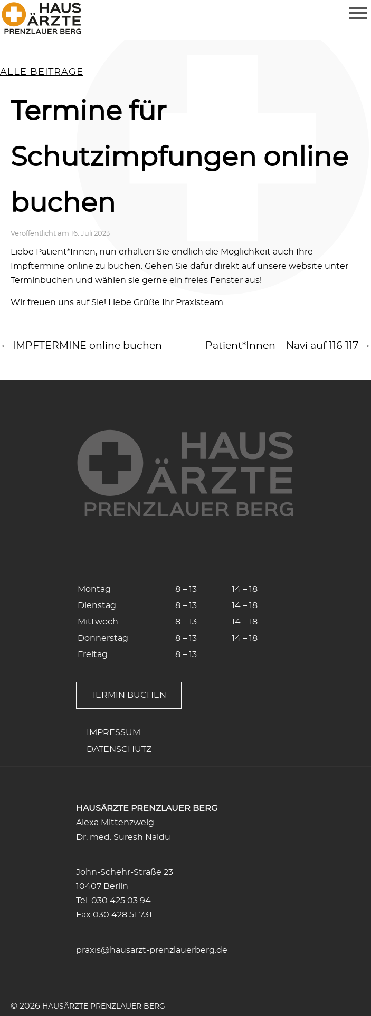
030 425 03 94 (121, 900)
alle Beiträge (41, 72)
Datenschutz (119, 749)
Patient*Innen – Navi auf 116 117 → (288, 346)
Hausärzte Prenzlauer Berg (103, 1006)
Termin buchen (128, 695)
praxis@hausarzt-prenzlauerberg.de (151, 950)
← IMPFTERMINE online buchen (81, 346)
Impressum (113, 732)
